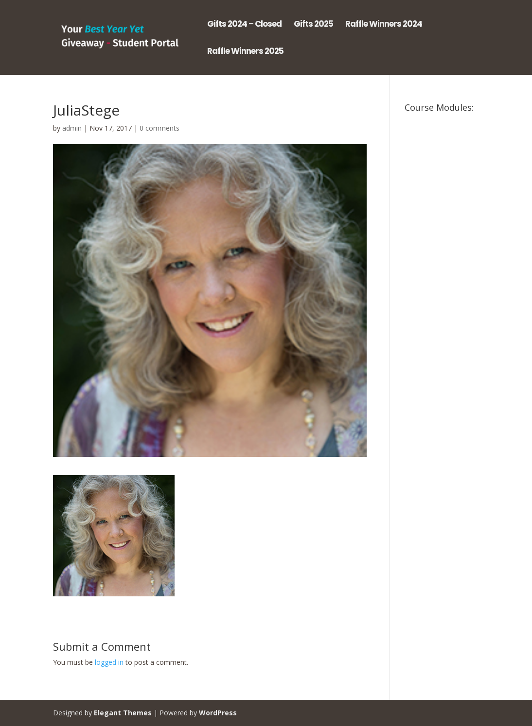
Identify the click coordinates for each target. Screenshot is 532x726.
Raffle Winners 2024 (383, 25)
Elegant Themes (123, 712)
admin (72, 128)
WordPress (218, 712)
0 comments (159, 128)
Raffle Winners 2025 (245, 52)
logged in (109, 662)
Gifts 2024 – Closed (244, 25)
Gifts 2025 (313, 25)
